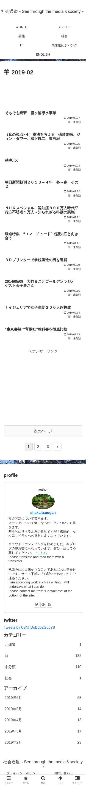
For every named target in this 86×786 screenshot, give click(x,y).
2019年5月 (43, 709)
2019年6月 (43, 698)
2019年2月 (43, 742)
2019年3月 (43, 731)
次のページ (43, 431)
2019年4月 (43, 720)
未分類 (43, 667)
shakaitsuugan (43, 513)
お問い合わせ (63, 773)
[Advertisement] (43, 91)
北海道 (43, 645)
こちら (42, 552)
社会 (43, 678)
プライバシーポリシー (22, 773)
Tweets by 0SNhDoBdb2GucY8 (29, 627)
